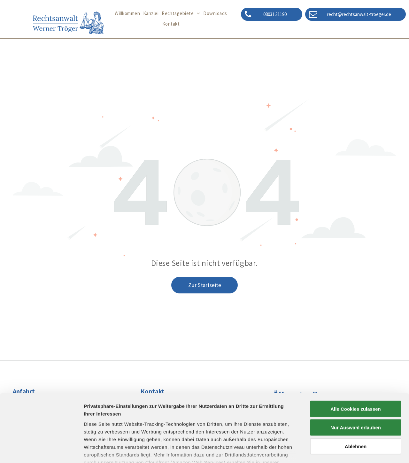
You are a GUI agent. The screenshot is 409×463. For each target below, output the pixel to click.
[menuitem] (127, 13)
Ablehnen (356, 401)
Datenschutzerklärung (110, 425)
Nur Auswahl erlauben (355, 383)
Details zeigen (340, 450)
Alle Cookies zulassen (355, 364)
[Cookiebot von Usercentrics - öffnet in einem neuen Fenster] (41, 450)
